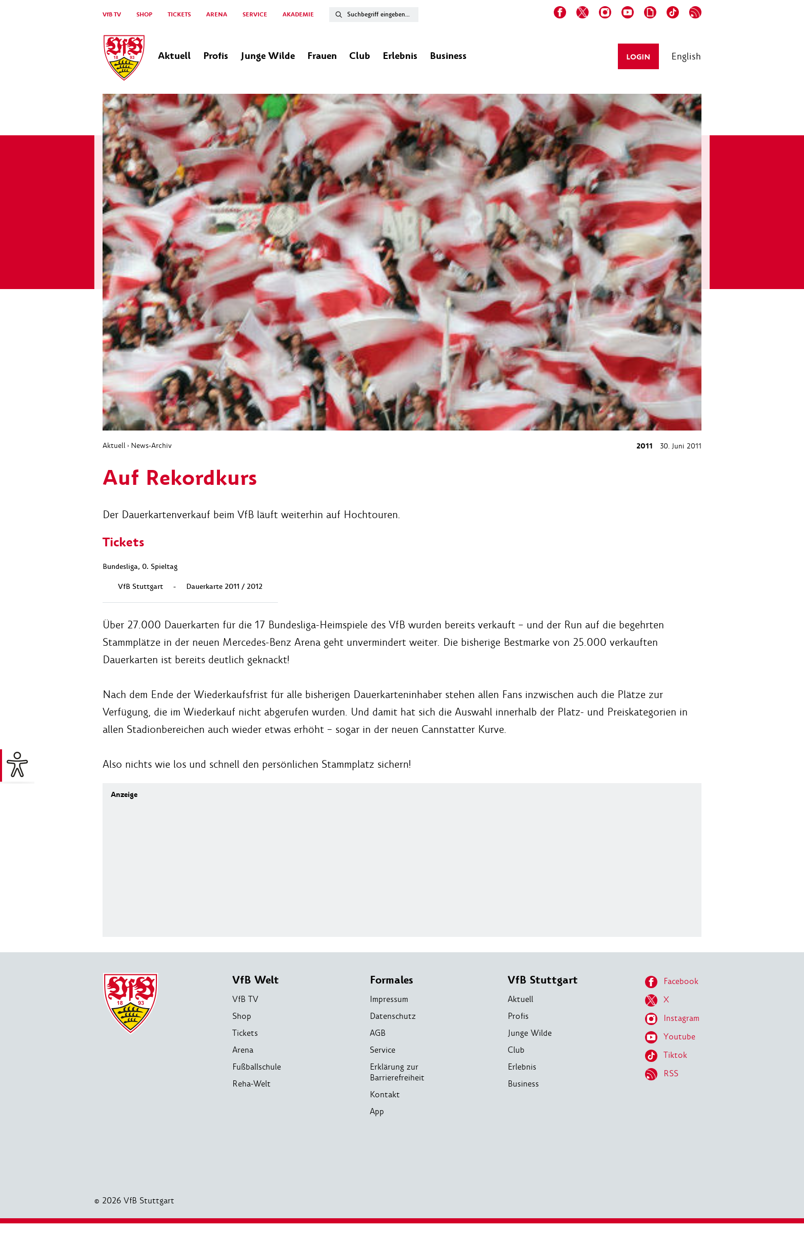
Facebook (671, 982)
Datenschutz (393, 1016)
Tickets (245, 1033)
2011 (644, 446)
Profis (518, 1016)
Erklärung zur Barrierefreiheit (397, 1072)
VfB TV (112, 14)
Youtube (670, 1037)
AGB (378, 1033)
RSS (661, 1074)
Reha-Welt (251, 1083)
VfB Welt (255, 980)
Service (382, 1050)
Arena (242, 1050)
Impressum (389, 999)
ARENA (216, 14)
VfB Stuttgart (543, 980)
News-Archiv (151, 445)
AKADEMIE (298, 14)
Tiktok (666, 1056)
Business (523, 1083)
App (377, 1111)
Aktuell (114, 445)
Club (516, 1050)
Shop (241, 1016)
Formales (391, 980)
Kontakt (385, 1094)
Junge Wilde (530, 1033)
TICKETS (179, 14)
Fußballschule (256, 1066)
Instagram (672, 1019)
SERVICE (255, 14)
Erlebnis (522, 1066)
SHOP (144, 14)
